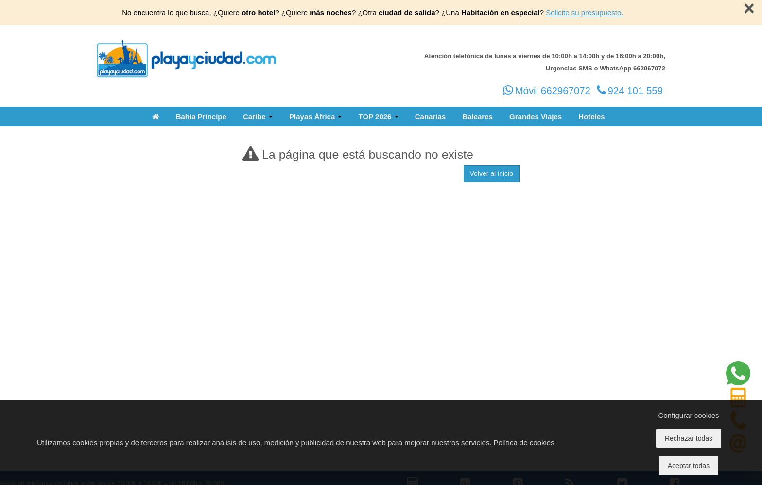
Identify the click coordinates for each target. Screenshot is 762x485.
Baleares (477, 116)
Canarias (430, 116)
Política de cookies (524, 442)
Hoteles (591, 116)
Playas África (315, 116)
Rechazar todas (688, 438)
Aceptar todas (689, 465)
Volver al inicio (492, 173)
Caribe (258, 116)
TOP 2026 (378, 116)
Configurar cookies (688, 415)
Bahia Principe (201, 116)
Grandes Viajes (535, 116)
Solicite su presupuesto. (584, 12)
